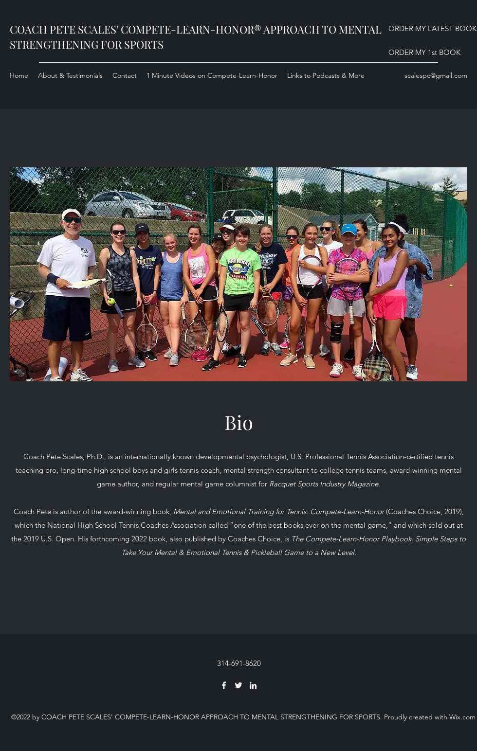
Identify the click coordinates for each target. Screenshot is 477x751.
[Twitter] (238, 685)
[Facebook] (224, 685)
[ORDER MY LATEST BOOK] (432, 29)
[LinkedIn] (253, 685)
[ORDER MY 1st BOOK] (424, 53)
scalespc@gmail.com (435, 75)
